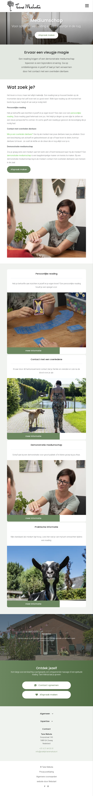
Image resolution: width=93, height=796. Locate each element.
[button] (89, 637)
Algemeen (45, 717)
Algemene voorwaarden (46, 780)
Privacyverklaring (46, 775)
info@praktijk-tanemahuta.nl (46, 755)
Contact (46, 732)
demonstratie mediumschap (19, 155)
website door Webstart (46, 785)
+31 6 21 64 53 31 (46, 752)
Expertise (45, 725)
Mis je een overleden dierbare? (20, 134)
